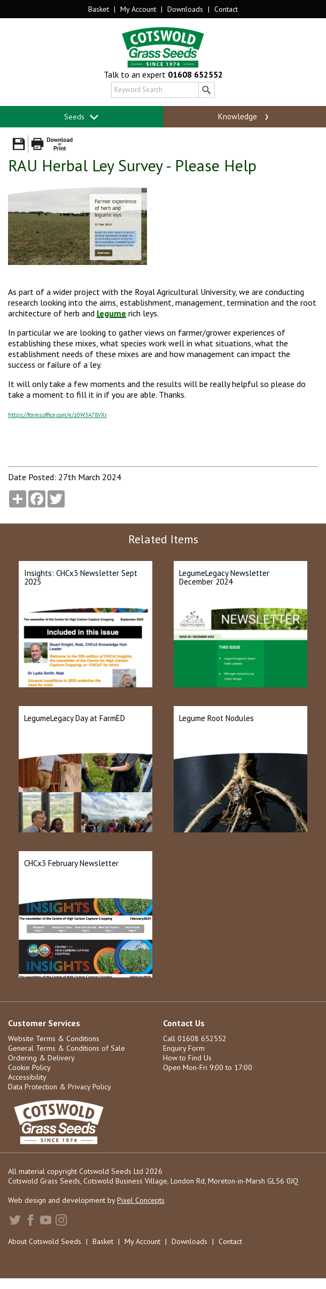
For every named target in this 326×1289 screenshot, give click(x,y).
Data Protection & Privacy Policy (59, 1086)
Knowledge (244, 116)
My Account (138, 9)
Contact (226, 9)
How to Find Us (187, 1058)
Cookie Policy (29, 1067)
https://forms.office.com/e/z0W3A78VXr (57, 415)
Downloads (185, 9)
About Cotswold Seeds (44, 1241)
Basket (98, 9)
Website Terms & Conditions (53, 1038)
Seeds (81, 117)
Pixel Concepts (141, 1200)
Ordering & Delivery (41, 1058)
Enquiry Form (184, 1048)
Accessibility (27, 1077)
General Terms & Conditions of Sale (66, 1048)
